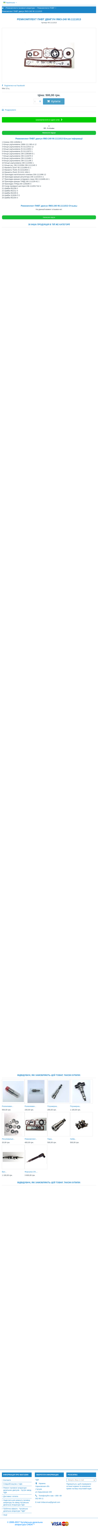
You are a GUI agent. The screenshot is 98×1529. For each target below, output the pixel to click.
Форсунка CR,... (31, 1172)
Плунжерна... (52, 1106)
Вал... (4, 1172)
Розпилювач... (8, 1106)
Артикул (44, 23)
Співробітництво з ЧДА (12, 1484)
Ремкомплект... (31, 1139)
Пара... (50, 1139)
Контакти (7, 1480)
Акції (5, 1515)
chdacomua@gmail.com (50, 1502)
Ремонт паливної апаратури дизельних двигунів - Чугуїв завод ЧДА (17, 1490)
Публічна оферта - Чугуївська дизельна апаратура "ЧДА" (15, 1510)
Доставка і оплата (10, 1496)
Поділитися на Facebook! (14, 86)
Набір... (73, 1139)
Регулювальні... (8, 1139)
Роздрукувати (10, 110)
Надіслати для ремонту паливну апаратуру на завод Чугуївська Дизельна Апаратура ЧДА (16, 1502)
